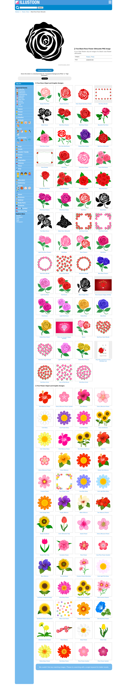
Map (17, 218)
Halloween (22, 93)
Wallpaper (19, 217)
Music (20, 194)
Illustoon (17, 11)
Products (21, 205)
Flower (23, 11)
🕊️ (18, 134)
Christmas (22, 91)
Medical (20, 200)
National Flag (22, 211)
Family (18, 171)
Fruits (20, 157)
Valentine (21, 96)
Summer (21, 103)
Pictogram (19, 222)
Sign (17, 220)
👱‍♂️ (18, 176)
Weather (21, 117)
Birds (20, 129)
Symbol (24, 208)
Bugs (20, 146)
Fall (20, 104)
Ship (19, 168)
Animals (21, 120)
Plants (20, 114)
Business (21, 197)
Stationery (21, 183)
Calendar (21, 89)
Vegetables (21, 160)
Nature (20, 109)
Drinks (20, 155)
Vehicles (21, 163)
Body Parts (22, 203)
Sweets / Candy (23, 152)
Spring (21, 101)
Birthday (21, 98)
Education (21, 180)
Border (18, 215)
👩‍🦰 (29, 173)
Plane (20, 166)
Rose (27, 11)
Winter (21, 106)
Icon (19, 208)
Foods (20, 149)
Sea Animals (22, 137)
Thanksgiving (23, 94)
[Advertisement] (93, 31)
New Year (22, 99)
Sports (20, 185)
